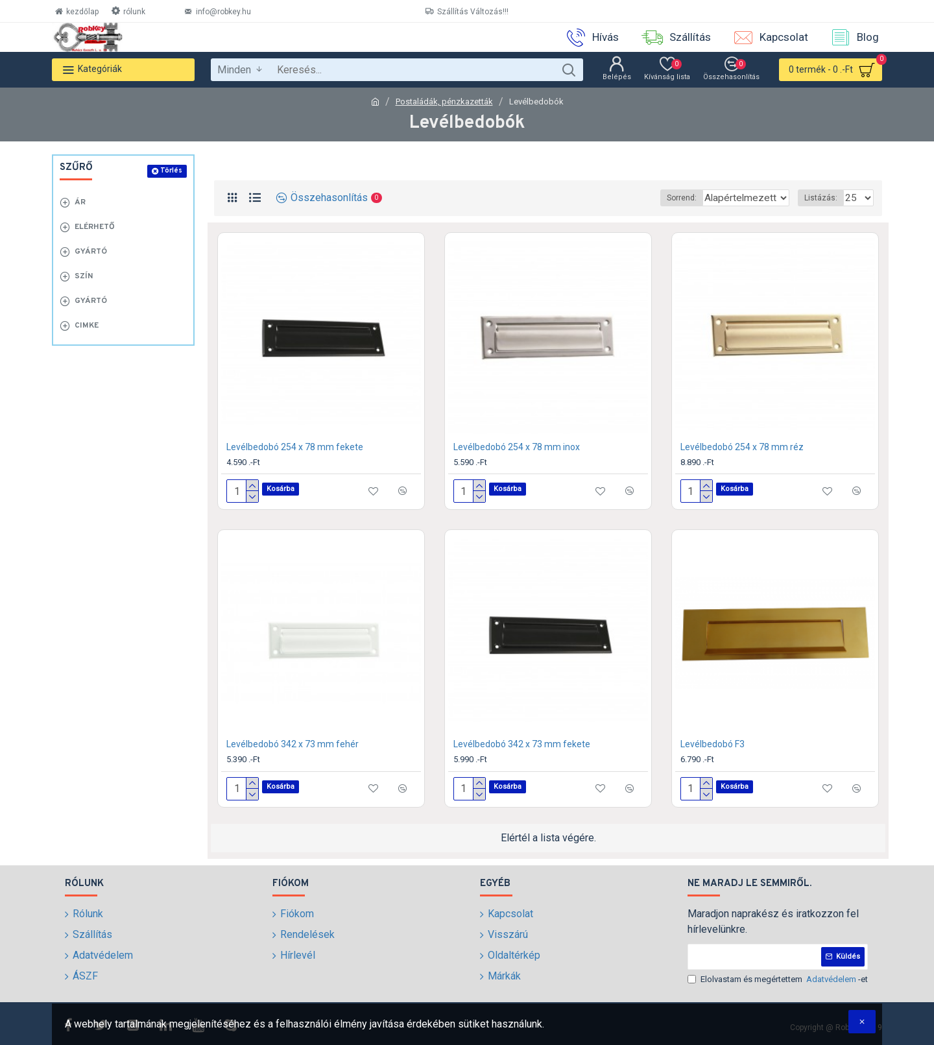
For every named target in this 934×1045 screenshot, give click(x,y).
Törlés (171, 170)
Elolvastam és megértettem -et (778, 979)
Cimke (87, 325)
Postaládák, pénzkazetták (444, 101)
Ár (80, 202)
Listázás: (824, 197)
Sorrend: (650, 197)
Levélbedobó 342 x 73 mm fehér (292, 744)
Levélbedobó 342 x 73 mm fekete (521, 744)
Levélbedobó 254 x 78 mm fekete (294, 447)
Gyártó (91, 251)
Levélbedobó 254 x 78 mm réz (742, 447)
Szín (84, 276)
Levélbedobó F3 (712, 744)
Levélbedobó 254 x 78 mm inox (516, 447)
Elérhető (95, 227)
